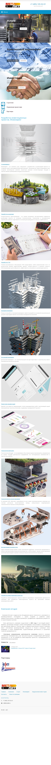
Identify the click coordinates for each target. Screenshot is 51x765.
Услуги (18, 691)
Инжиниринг (26, 691)
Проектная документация (8, 404)
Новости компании (14, 694)
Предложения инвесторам (39, 691)
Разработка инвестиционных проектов (11, 595)
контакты (23, 28)
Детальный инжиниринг (7, 357)
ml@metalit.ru (6, 703)
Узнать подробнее (13, 28)
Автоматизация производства (9, 547)
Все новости (12, 642)
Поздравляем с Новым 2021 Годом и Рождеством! (23, 648)
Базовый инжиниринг (7, 310)
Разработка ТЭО (5, 262)
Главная (3, 691)
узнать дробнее (12, 87)
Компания (11, 691)
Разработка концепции (7, 214)
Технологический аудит (7, 450)
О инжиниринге (5, 164)
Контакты (23, 60)
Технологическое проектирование (10, 499)
